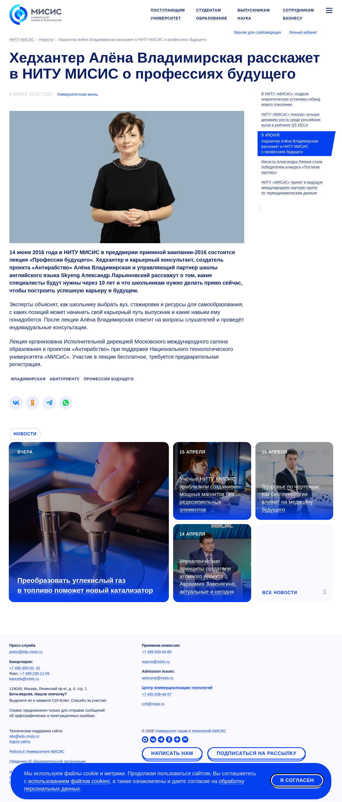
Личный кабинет (303, 32)
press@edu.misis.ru (25, 652)
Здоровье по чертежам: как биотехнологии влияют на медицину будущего (291, 498)
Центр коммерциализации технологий (177, 687)
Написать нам (172, 753)
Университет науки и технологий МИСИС (190, 731)
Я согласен (297, 780)
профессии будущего (109, 379)
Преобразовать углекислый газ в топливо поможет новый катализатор (85, 585)
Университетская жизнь (77, 94)
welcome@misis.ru (157, 678)
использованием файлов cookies (69, 781)
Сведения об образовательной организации (47, 761)
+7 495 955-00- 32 (24, 668)
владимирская (28, 379)
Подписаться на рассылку (256, 753)
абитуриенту (64, 379)
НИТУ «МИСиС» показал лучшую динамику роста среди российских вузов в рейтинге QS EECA (291, 119)
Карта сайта (19, 741)
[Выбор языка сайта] (329, 32)
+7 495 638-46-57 (157, 694)
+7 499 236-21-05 (35, 673)
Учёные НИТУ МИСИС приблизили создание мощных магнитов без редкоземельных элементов (208, 494)
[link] (16, 402)
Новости (25, 434)
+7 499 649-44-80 (157, 652)
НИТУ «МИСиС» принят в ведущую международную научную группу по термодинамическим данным (292, 187)
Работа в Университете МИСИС (36, 751)
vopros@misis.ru (156, 662)
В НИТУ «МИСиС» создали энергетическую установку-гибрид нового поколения (290, 99)
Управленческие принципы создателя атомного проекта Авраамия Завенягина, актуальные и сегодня (208, 576)
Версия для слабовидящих (257, 32)
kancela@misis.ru (24, 679)
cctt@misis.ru (153, 704)
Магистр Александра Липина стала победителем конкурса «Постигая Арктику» (291, 167)
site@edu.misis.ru (24, 736)
